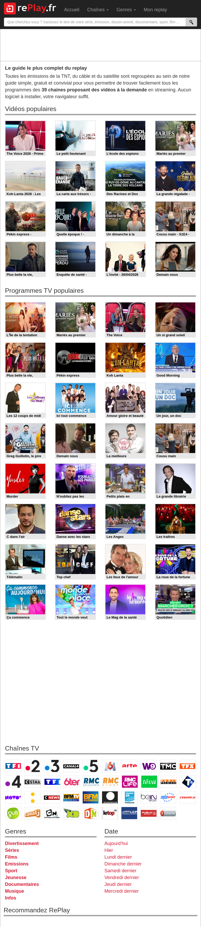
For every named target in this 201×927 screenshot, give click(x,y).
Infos (10, 898)
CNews (52, 797)
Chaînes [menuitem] (98, 9)
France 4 (13, 781)
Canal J (32, 813)
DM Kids (90, 813)
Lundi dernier (118, 857)
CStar (32, 781)
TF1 (13, 766)
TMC (168, 766)
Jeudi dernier (118, 884)
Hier (108, 850)
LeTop (110, 813)
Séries (12, 850)
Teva (149, 781)
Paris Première (168, 781)
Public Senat (149, 813)
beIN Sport (149, 797)
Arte (129, 766)
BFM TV (71, 797)
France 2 (32, 766)
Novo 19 (13, 797)
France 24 (129, 797)
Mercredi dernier (121, 891)
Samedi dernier (120, 870)
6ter (72, 781)
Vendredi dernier (121, 877)
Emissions (17, 864)
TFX (187, 766)
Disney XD (71, 813)
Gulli (13, 813)
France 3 (52, 766)
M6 (110, 766)
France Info (32, 797)
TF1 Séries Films (52, 781)
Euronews (110, 797)
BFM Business (90, 797)
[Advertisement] (100, 45)
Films (11, 857)
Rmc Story (110, 781)
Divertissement (22, 843)
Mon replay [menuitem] (155, 9)
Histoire (168, 813)
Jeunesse (15, 877)
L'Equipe (187, 797)
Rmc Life (130, 781)
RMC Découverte (91, 781)
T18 (188, 781)
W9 (149, 766)
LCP (129, 813)
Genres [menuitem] (126, 9)
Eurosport (168, 797)
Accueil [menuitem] (71, 9)
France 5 (90, 766)
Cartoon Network (52, 813)
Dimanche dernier (123, 864)
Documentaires (22, 884)
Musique (14, 891)
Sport (11, 870)
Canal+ (71, 766)
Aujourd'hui (116, 843)
